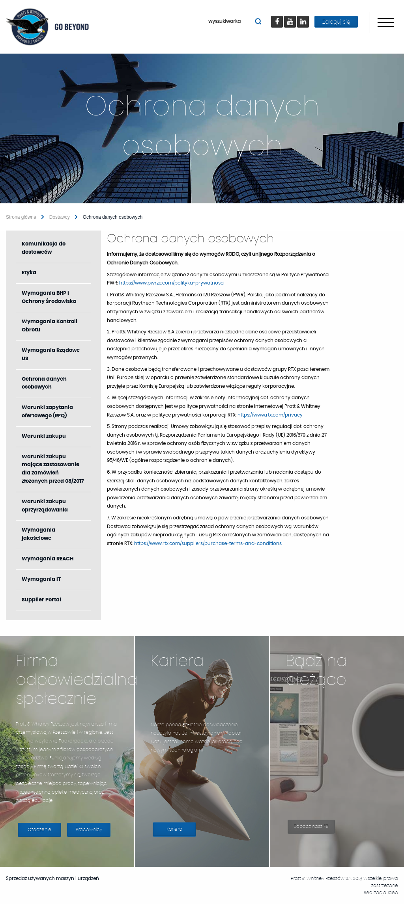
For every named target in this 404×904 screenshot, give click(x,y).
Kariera (181, 832)
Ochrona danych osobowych (44, 383)
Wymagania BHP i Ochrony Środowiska (49, 297)
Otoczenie (39, 829)
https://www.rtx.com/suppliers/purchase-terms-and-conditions (208, 543)
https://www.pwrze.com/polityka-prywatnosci (171, 283)
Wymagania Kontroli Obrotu (49, 326)
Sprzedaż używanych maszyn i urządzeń (56, 878)
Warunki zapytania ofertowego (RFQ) (47, 412)
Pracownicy (89, 829)
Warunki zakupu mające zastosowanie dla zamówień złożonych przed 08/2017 (53, 469)
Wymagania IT (41, 579)
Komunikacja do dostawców (43, 248)
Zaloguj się (336, 22)
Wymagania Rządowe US (51, 354)
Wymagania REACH (47, 559)
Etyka (29, 272)
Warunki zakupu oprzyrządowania (45, 506)
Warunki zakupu (44, 436)
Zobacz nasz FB (314, 829)
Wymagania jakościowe (38, 534)
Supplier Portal (51, 603)
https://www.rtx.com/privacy (270, 415)
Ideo (393, 892)
